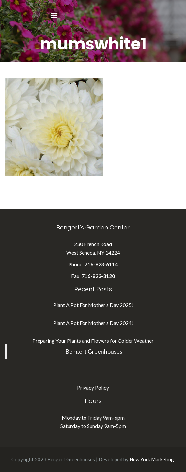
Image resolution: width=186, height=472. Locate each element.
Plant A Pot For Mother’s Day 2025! (93, 305)
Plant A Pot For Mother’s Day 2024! (93, 323)
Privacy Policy (93, 387)
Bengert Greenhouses (93, 351)
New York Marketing (152, 459)
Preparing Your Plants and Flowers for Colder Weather (93, 341)
